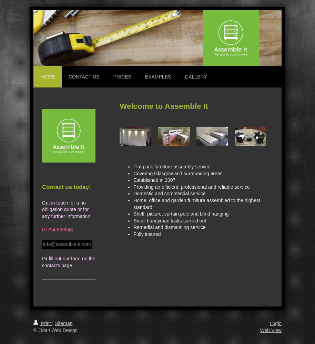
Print (42, 323)
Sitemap (63, 323)
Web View (271, 330)
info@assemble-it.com (67, 244)
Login (276, 323)
